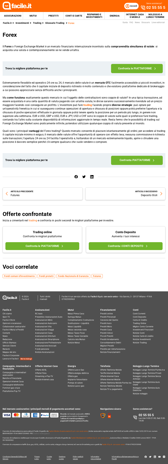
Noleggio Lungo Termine (146, 366)
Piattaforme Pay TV (12, 391)
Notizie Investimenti (142, 339)
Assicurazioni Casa (43, 333)
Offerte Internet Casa (46, 366)
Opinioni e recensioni (12, 323)
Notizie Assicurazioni (44, 352)
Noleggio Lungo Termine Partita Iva (149, 370)
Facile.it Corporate (11, 355)
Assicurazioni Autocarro (46, 323)
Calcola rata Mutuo (76, 339)
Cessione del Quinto (109, 320)
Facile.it (7, 23)
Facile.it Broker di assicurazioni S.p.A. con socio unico (68, 431)
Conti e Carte (73, 15)
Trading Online (139, 323)
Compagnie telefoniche (13, 385)
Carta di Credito (140, 320)
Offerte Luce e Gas (76, 370)
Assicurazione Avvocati (45, 346)
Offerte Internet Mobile (110, 379)
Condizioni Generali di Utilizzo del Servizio (15, 458)
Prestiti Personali (108, 317)
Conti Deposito (139, 317)
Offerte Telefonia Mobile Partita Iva (115, 383)
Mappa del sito (9, 352)
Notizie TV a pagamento (111, 389)
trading (33, 220)
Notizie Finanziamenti (110, 352)
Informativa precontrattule (96, 458)
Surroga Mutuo (74, 317)
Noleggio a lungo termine (155, 15)
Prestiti (53, 15)
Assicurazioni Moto (43, 320)
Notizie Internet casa (44, 379)
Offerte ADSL (40, 370)
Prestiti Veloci (106, 333)
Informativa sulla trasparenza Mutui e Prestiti (125, 458)
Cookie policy (49, 458)
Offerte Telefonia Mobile (111, 370)
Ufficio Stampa (9, 343)
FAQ (131, 22)
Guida (125, 22)
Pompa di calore (75, 383)
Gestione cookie (62, 458)
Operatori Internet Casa (13, 381)
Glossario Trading (54, 23)
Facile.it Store (9, 320)
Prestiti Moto (106, 326)
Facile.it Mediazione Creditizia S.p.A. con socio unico (90, 438)
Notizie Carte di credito (143, 336)
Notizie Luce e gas (76, 386)
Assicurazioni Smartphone (47, 339)
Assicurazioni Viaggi (44, 330)
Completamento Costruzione (81, 320)
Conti (136, 310)
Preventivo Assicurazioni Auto (48, 317)
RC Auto (38, 314)
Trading (37, 23)
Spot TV (6, 317)
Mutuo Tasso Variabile (78, 336)
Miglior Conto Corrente (143, 326)
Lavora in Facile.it (17, 359)
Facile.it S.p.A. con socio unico (113, 444)
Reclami (6, 349)
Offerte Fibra (40, 373)
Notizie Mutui (74, 343)
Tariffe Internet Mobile (110, 373)
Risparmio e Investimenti (94, 15)
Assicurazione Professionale (48, 343)
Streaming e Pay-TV (44, 376)
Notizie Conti (139, 333)
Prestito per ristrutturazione (112, 349)
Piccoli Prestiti (106, 336)
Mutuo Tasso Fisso (76, 333)
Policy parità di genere (78, 458)
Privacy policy (37, 458)
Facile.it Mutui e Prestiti (13, 330)
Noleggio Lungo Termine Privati (147, 373)
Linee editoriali (158, 22)
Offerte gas (73, 376)
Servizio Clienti (9, 346)
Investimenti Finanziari (143, 330)
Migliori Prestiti (107, 346)
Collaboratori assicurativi (14, 326)
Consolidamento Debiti (110, 343)
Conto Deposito (126, 232)
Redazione (7, 339)
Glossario (145, 22)
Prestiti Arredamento (109, 339)
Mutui (33, 15)
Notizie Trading (140, 343)
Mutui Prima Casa (76, 314)
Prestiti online (106, 314)
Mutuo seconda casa (77, 330)
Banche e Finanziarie (12, 378)
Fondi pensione (42, 349)
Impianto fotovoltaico (77, 379)
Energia (114, 15)
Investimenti (22, 23)
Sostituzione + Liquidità (78, 323)
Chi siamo (7, 314)
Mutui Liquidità (74, 326)
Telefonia (105, 366)
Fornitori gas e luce (11, 388)
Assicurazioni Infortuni (45, 336)
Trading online (42, 232)
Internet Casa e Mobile (135, 15)
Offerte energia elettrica (78, 373)
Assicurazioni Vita (43, 326)
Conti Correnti (139, 314)
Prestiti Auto (106, 323)
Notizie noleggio (140, 394)
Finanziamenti (108, 310)
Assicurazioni (12, 15)
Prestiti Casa (106, 330)
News (137, 22)
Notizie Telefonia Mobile (111, 386)
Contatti (6, 333)
